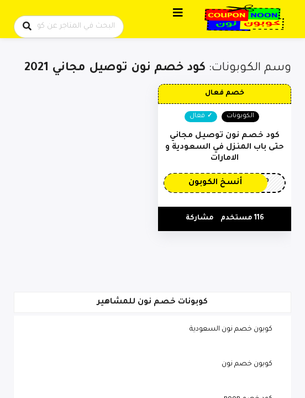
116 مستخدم (242, 218)
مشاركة (200, 218)
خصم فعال (224, 93)
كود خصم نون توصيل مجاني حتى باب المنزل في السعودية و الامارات (224, 147)
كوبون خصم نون (247, 364)
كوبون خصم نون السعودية (231, 329)
